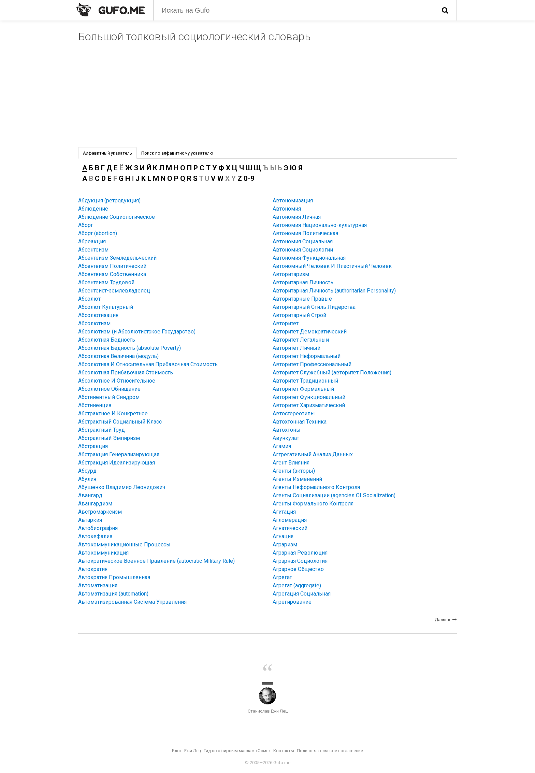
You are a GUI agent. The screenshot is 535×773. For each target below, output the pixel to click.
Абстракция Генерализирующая (118, 454)
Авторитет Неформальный (307, 356)
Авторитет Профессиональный (312, 364)
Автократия (92, 569)
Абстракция (93, 446)
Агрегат (282, 577)
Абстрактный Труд (101, 430)
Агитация (284, 512)
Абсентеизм (93, 249)
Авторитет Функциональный (309, 397)
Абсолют (89, 299)
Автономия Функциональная (309, 258)
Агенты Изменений (297, 479)
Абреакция (92, 241)
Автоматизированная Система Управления (132, 602)
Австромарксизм (100, 512)
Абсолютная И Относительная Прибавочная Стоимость (148, 364)
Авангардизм (95, 503)
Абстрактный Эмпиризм (109, 438)
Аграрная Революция (300, 552)
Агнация (283, 536)
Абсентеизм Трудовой (106, 282)
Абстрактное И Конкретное (113, 413)
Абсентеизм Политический (112, 266)
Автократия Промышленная (114, 577)
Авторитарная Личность (303, 282)
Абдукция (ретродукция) (109, 200)
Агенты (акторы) (294, 471)
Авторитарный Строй (299, 315)
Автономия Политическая (305, 233)
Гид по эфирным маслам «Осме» (237, 750)
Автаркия (90, 520)
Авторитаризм (291, 274)
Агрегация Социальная (302, 593)
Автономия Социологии (303, 249)
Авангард (90, 495)
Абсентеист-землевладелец (114, 290)
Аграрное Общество (298, 569)
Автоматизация (97, 585)
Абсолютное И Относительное (116, 380)
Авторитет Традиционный (305, 380)
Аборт (85, 225)
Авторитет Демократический (310, 331)
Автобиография (98, 528)
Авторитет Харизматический (309, 405)
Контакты (283, 750)
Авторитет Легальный (301, 340)
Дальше (443, 619)
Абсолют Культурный (105, 307)
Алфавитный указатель (107, 153)
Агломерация (290, 520)
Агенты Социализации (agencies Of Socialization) (334, 495)
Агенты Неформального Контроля (316, 487)
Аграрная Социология (300, 561)
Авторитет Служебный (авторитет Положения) (332, 372)
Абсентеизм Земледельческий (117, 258)
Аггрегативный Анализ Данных (313, 454)
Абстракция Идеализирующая (116, 462)
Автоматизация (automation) (113, 593)
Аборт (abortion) (97, 233)
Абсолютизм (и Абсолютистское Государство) (137, 331)
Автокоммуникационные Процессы (124, 544)
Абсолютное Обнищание (109, 389)
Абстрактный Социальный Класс (120, 421)
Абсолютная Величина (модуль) (118, 356)
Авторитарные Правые (302, 299)
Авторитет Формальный (303, 389)
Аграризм (285, 544)
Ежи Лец (192, 750)
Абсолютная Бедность (106, 340)
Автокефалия (95, 536)
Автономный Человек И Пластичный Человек (332, 266)
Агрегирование (292, 602)
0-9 (249, 178)
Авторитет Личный (296, 348)
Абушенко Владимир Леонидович (121, 487)
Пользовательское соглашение (330, 750)
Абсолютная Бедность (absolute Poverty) (129, 348)
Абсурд (87, 471)
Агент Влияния (291, 462)
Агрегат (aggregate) (297, 585)
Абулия (87, 479)
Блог (177, 750)
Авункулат (286, 438)
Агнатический (290, 528)
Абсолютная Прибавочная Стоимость (125, 372)
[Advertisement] (267, 96)
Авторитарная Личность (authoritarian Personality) (334, 290)
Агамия (282, 446)
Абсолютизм (94, 323)
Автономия (287, 208)
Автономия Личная (297, 217)
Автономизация (293, 200)
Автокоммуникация (103, 552)
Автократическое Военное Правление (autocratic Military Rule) (156, 561)
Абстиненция (94, 405)
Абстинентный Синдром (109, 397)
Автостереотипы (294, 413)
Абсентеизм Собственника (112, 274)
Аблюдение (93, 208)
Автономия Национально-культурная (320, 225)
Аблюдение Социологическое (116, 217)
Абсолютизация (98, 315)
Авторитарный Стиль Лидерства (314, 307)
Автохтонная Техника (300, 421)
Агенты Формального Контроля (313, 503)
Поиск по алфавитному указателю (177, 153)
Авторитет (286, 323)
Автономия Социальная (303, 241)
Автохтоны (287, 430)
